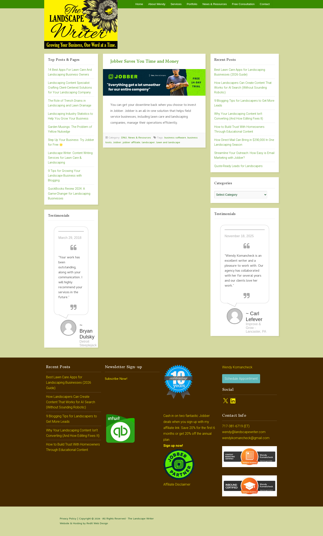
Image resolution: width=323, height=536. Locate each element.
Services (175, 4)
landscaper (148, 142)
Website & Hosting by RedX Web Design (84, 523)
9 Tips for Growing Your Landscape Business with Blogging (65, 175)
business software (175, 138)
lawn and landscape (168, 142)
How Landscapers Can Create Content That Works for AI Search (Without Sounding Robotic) (243, 87)
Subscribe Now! (116, 379)
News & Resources (214, 4)
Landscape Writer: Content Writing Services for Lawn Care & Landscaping (70, 157)
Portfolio (192, 4)
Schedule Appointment (241, 379)
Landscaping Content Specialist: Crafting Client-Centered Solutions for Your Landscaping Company (70, 87)
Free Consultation (243, 4)
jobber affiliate (131, 142)
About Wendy (156, 4)
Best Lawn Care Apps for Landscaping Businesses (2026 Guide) (68, 382)
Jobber (117, 142)
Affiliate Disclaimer (176, 484)
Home (139, 4)
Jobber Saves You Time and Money (144, 61)
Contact (265, 4)
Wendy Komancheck (237, 367)
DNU (124, 138)
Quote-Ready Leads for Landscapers (238, 166)
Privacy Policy (68, 519)
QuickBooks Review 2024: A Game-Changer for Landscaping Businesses (69, 193)
